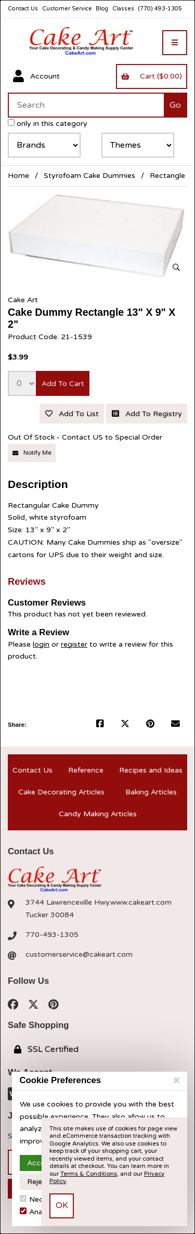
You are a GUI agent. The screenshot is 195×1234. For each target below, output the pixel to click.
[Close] (176, 1080)
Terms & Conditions (88, 1174)
